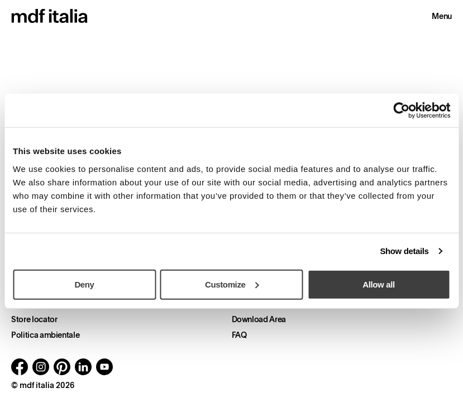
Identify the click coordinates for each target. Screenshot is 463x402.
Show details (404, 251)
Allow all (378, 284)
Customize (232, 284)
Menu (442, 16)
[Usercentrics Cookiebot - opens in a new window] (401, 110)
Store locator (34, 319)
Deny (84, 284)
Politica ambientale (45, 335)
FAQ (239, 335)
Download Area (259, 319)
